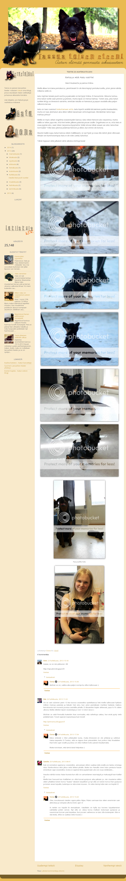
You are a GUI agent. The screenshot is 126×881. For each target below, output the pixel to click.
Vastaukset (50, 677)
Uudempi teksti (46, 865)
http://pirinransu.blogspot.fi (54, 722)
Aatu (19, 90)
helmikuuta (13, 185)
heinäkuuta (13, 168)
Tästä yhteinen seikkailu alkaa (20, 336)
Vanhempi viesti (112, 865)
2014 (9, 147)
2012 (9, 193)
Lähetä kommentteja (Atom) (53, 871)
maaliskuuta (14, 182)
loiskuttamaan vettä (64, 109)
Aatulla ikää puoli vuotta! (18, 178)
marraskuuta (14, 154)
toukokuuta (14, 171)
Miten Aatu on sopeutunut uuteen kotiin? (22, 295)
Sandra (46, 761)
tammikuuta (14, 189)
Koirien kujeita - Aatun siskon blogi (15, 372)
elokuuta (13, 164)
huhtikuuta (13, 175)
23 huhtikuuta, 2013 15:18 (58, 660)
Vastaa (46, 672)
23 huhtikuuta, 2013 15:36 (68, 682)
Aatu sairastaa (20, 273)
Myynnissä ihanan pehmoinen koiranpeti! (22, 316)
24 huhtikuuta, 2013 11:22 (57, 699)
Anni (45, 660)
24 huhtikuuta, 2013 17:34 (68, 734)
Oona (52, 682)
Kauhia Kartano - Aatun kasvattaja (17, 363)
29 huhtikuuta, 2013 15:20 (68, 797)
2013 (9, 151)
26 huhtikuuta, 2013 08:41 (60, 761)
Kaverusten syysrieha (19, 257)
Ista (44, 699)
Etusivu (79, 865)
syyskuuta (13, 161)
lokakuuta (13, 157)
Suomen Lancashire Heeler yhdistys (15, 367)
